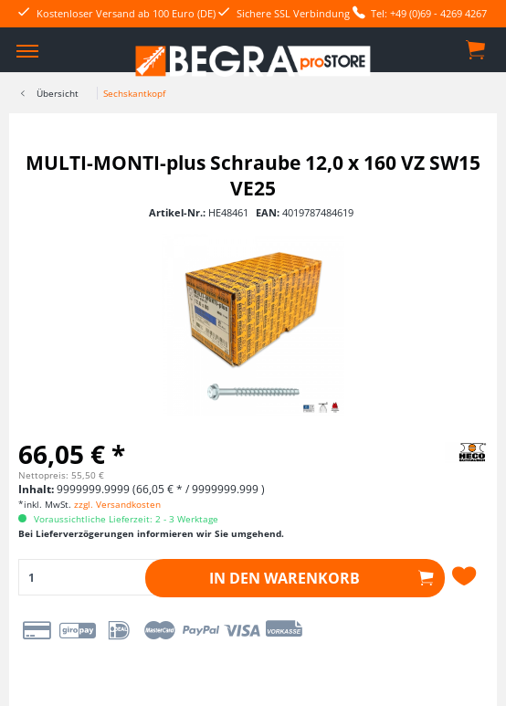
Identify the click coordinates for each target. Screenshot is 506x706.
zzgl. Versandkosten (117, 504)
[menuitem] (27, 50)
